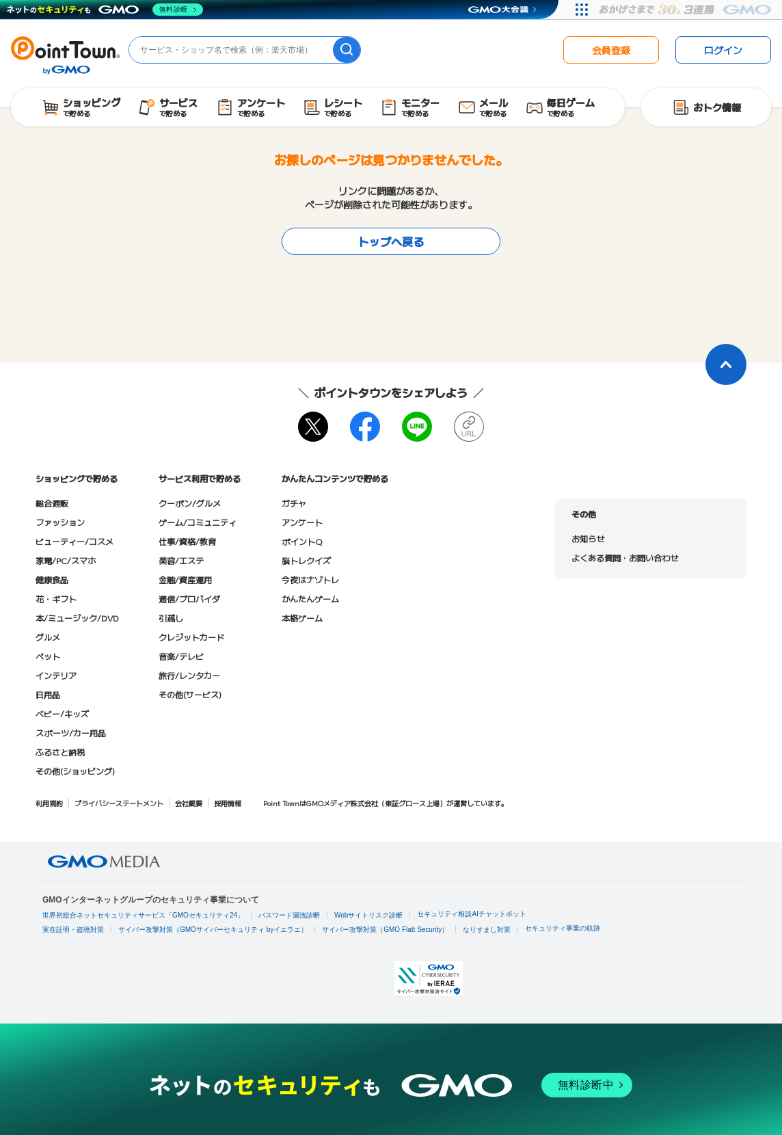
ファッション (60, 522)
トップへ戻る (391, 241)
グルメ (48, 637)
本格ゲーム (302, 618)
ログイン (723, 50)
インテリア (56, 675)
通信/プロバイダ (189, 598)
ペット (48, 656)
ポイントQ (302, 541)
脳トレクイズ (306, 560)
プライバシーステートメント (119, 803)
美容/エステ (181, 560)
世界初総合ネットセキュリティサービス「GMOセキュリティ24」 (143, 915)
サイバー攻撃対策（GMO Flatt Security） (385, 929)
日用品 (48, 694)
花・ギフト (56, 598)
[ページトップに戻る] (725, 364)
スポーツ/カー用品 (71, 732)
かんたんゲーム (310, 598)
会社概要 (188, 803)
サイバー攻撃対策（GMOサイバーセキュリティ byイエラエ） (213, 929)
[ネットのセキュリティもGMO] (104, 9)
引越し (171, 618)
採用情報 (227, 803)
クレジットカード (191, 637)
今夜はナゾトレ (310, 579)
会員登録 (611, 50)
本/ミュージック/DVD (77, 618)
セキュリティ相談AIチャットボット (471, 914)
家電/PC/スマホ (66, 560)
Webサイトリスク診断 (368, 915)
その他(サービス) (190, 694)
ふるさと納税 (60, 752)
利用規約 (49, 803)
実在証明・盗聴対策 (73, 929)
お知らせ (587, 538)
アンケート (302, 522)
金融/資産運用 (185, 579)
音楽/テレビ (181, 656)
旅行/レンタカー (189, 675)
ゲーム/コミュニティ (198, 522)
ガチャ (294, 503)
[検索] (346, 50)
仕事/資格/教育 (187, 541)
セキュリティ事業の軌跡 (562, 928)
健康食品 (52, 579)
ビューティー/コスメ (74, 541)
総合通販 (52, 503)
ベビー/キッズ (62, 713)
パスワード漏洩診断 (289, 915)
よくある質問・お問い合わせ (624, 557)
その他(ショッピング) (75, 771)
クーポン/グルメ (190, 503)
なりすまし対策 (487, 929)
